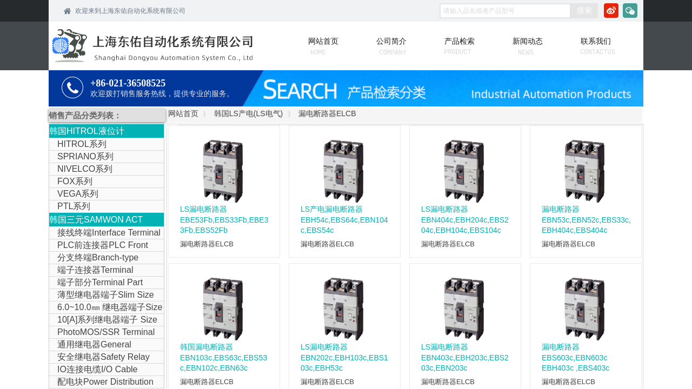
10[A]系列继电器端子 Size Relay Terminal (103, 320)
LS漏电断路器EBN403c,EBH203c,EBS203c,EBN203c (465, 357)
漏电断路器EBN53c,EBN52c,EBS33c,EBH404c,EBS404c (586, 219)
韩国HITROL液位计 (86, 131)
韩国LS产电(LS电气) (248, 113)
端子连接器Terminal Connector (91, 270)
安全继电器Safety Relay (103, 356)
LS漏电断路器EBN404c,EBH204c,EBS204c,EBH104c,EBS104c (465, 219)
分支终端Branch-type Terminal (93, 258)
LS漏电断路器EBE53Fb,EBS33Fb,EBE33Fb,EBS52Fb (224, 219)
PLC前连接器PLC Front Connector (98, 245)
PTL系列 (73, 206)
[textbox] (505, 10)
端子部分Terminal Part (100, 282)
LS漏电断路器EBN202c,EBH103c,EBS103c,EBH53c (344, 357)
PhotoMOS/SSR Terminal (106, 332)
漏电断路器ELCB (327, 113)
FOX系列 (74, 181)
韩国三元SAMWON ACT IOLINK (96, 220)
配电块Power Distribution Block (101, 382)
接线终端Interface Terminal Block (105, 233)
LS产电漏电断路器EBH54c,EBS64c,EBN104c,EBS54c (344, 219)
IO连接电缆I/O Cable (97, 369)
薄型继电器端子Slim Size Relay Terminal (101, 295)
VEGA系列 (77, 193)
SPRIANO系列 (85, 156)
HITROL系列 (82, 144)
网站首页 (183, 113)
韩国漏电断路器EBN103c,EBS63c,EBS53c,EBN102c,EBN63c (223, 357)
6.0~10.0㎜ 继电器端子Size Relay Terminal (105, 308)
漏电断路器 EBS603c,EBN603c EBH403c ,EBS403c (575, 357)
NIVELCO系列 (84, 168)
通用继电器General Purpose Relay (90, 345)
